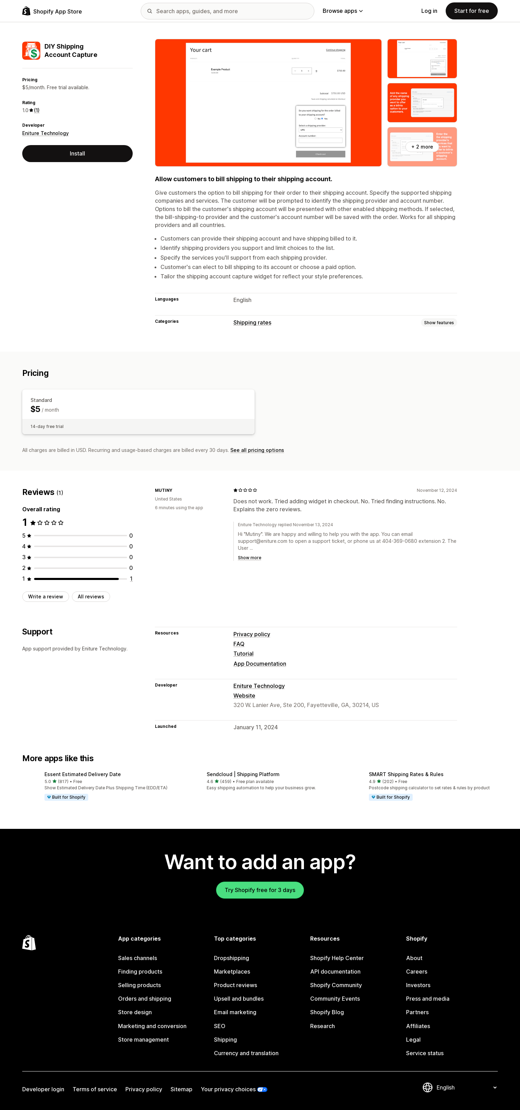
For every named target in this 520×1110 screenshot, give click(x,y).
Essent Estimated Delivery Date (82, 774)
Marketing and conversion (152, 1026)
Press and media (427, 998)
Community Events (335, 998)
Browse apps (343, 10)
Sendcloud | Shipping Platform (243, 774)
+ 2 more (422, 147)
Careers (416, 971)
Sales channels (137, 958)
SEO (219, 1026)
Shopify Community (336, 985)
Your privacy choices (228, 1089)
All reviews (91, 596)
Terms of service (95, 1089)
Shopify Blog (327, 1012)
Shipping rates (252, 322)
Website (244, 695)
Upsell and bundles (239, 998)
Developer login (43, 1089)
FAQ (239, 643)
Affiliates (418, 1026)
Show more (249, 557)
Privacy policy (251, 634)
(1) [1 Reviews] (37, 110)
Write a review (45, 596)
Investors (418, 985)
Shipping (225, 1039)
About (414, 958)
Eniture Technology (45, 133)
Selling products (139, 985)
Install (77, 153)
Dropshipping (231, 958)
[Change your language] (466, 1087)
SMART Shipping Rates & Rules (406, 774)
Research (322, 1026)
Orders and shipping (144, 998)
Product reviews (235, 985)
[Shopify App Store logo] (52, 11)
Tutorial (243, 653)
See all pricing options (257, 450)
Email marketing (235, 1012)
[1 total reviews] (131, 578)
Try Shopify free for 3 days (260, 889)
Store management (143, 1039)
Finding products (140, 971)
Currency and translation (246, 1053)
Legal (413, 1039)
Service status (425, 1053)
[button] (97, 786)
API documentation (335, 971)
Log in (429, 10)
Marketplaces (232, 971)
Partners (417, 1012)
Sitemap (181, 1089)
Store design (135, 1012)
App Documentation (259, 663)
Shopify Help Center (337, 958)
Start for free (471, 10)
